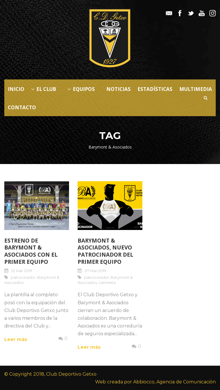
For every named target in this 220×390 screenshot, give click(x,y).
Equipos (81, 89)
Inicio (16, 89)
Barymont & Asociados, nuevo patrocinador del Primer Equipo (105, 251)
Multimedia (195, 89)
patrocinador (23, 277)
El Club (43, 89)
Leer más (15, 339)
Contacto (22, 107)
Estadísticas (155, 89)
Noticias (118, 89)
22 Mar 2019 (21, 270)
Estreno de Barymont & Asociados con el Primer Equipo (31, 251)
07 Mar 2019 (95, 270)
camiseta (107, 282)
